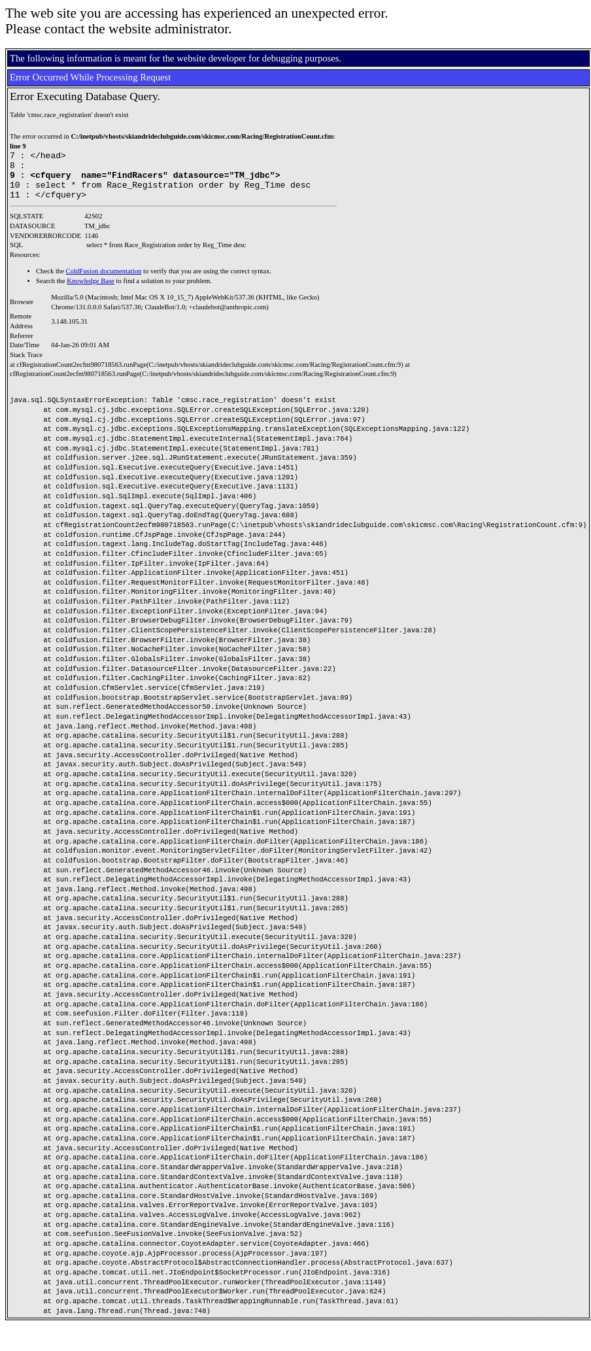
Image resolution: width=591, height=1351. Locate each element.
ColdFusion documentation (104, 280)
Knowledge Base (90, 290)
